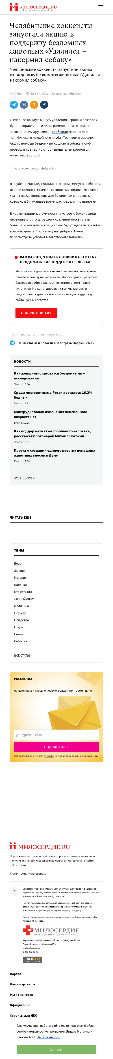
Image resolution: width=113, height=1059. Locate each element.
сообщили (60, 131)
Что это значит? (48, 1037)
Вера (17, 563)
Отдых (19, 627)
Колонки (20, 585)
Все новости (24, 478)
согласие (49, 756)
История (20, 577)
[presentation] (56, 735)
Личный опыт (24, 599)
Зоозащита (53, 335)
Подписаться (56, 747)
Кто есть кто (23, 591)
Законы (19, 570)
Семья (18, 634)
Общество (21, 620)
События (20, 641)
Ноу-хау (20, 613)
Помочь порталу (36, 313)
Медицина (21, 606)
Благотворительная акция (27, 335)
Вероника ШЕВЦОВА (66, 93)
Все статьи (22, 655)
